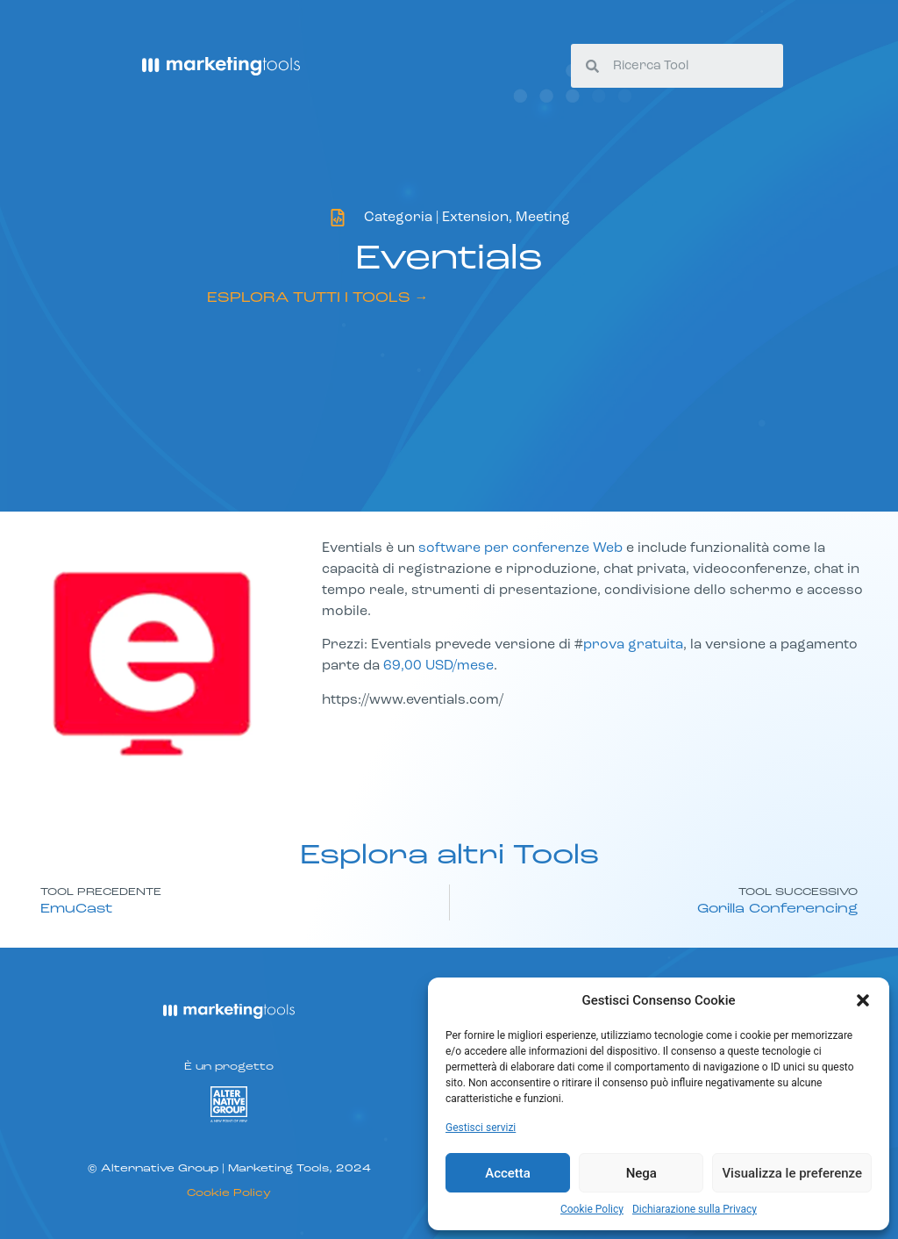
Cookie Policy (592, 1209)
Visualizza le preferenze (792, 1173)
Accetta (508, 1173)
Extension (475, 218)
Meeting (543, 218)
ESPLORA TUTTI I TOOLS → (318, 298)
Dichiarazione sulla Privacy (694, 1209)
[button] (863, 1000)
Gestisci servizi (480, 1127)
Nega (641, 1173)
